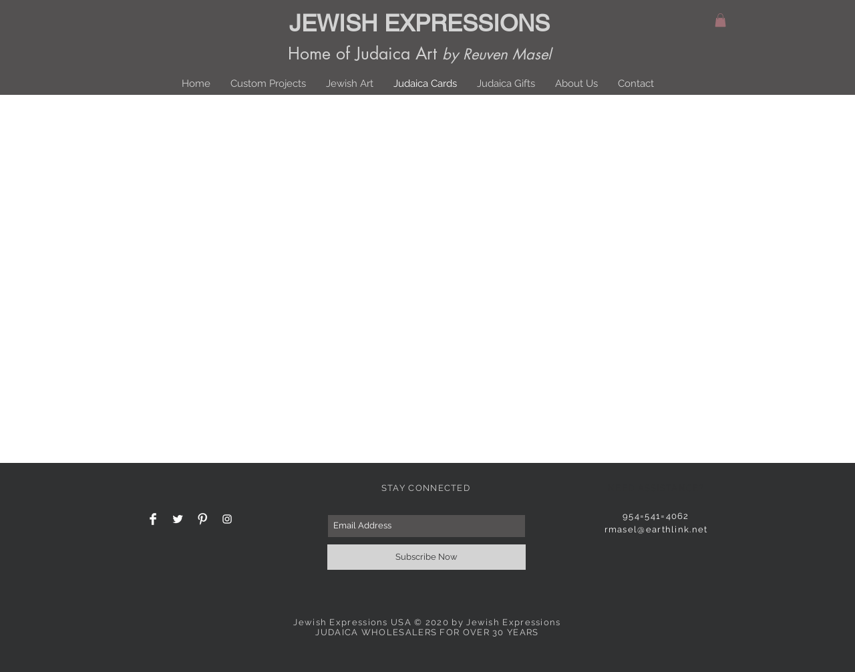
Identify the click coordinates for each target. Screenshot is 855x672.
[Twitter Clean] (178, 519)
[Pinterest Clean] (202, 519)
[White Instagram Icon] (227, 519)
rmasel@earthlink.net (656, 529)
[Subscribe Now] (426, 557)
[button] (720, 20)
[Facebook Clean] (153, 519)
